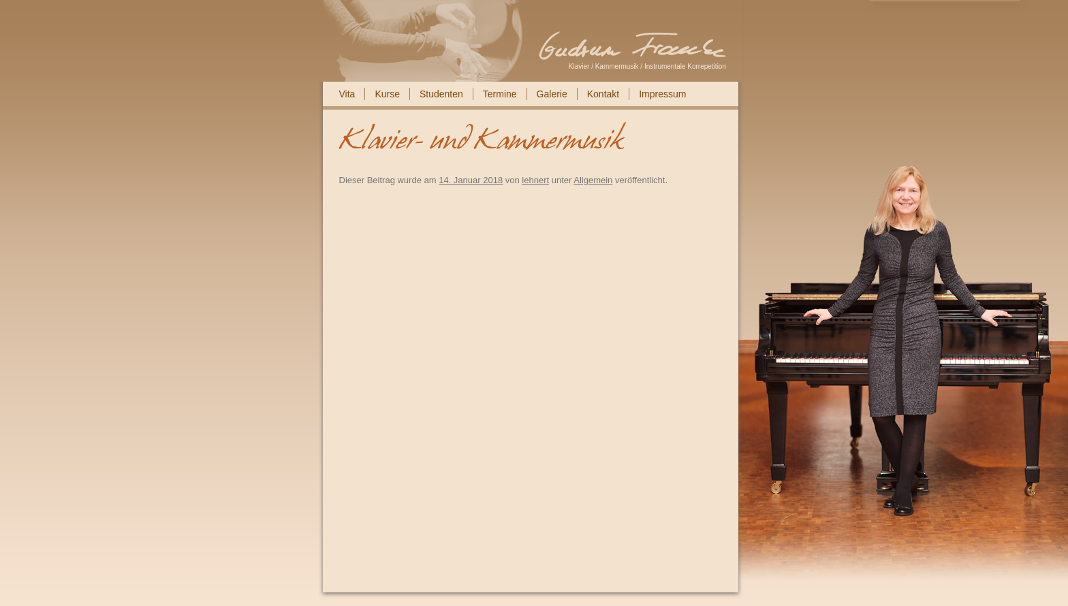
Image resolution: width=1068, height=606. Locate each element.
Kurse (387, 94)
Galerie (552, 94)
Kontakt (603, 94)
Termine (500, 94)
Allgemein (593, 180)
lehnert (535, 180)
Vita (347, 94)
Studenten (441, 94)
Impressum (662, 94)
